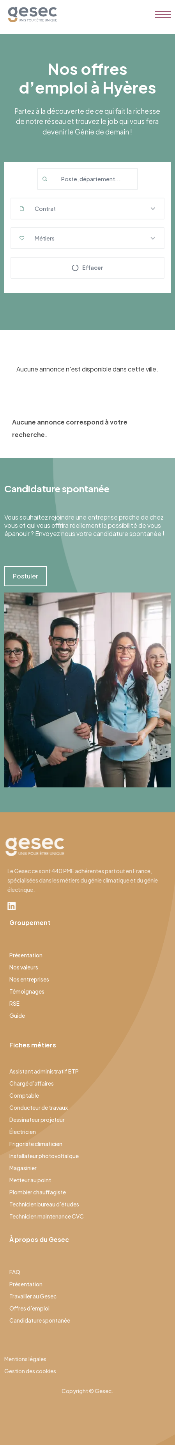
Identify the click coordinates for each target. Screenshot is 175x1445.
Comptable (24, 1095)
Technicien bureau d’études (44, 1204)
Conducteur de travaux (38, 1107)
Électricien (22, 1131)
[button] (87, 208)
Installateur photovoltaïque (44, 1155)
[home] (30, 14)
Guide (17, 1015)
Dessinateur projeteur (37, 1119)
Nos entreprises (29, 979)
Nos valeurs (23, 967)
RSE (14, 1003)
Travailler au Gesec (33, 1296)
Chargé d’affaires (31, 1083)
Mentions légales (25, 1358)
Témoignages (26, 991)
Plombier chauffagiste (37, 1192)
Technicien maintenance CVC (46, 1216)
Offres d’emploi (29, 1308)
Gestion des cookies (30, 1370)
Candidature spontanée (39, 1320)
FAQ (14, 1271)
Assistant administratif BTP (44, 1071)
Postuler (25, 576)
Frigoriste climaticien (35, 1143)
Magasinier (23, 1167)
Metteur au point (30, 1179)
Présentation (25, 955)
